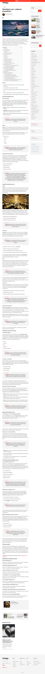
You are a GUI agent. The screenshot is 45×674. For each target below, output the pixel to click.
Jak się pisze (34, 65)
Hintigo (5, 2)
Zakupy (33, 114)
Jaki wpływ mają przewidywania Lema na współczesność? (13, 79)
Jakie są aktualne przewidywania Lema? (10, 78)
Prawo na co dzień (34, 92)
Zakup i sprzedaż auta (35, 111)
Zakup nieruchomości (35, 112)
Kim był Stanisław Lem (6, 49)
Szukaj (32, 7)
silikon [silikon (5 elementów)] (37, 149)
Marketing (33, 69)
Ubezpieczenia (34, 102)
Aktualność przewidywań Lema (9, 69)
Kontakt (3, 665)
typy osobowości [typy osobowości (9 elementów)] (35, 151)
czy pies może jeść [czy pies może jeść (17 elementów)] (35, 146)
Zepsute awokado (34, 123)
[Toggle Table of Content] (20, 47)
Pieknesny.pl (4, 556)
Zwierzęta (33, 118)
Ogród (33, 75)
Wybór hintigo (34, 108)
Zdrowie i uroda (34, 117)
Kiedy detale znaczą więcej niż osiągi (38, 31)
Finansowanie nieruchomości (36, 62)
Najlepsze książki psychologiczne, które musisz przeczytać (7, 641)
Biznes (33, 53)
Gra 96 (32, 130)
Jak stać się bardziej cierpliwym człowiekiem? (38, 26)
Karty (33, 66)
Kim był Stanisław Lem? (8, 73)
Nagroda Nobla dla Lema (7, 64)
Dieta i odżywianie (34, 59)
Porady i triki (34, 84)
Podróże (33, 80)
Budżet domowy (34, 56)
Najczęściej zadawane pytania (8, 72)
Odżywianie (33, 74)
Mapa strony (4, 667)
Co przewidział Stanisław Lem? (9, 68)
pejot (4, 638)
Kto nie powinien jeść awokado (11, 617)
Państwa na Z (33, 137)
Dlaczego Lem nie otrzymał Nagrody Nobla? (11, 80)
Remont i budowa (34, 95)
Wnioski (6, 48)
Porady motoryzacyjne (35, 86)
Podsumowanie (6, 71)
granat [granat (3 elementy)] (33, 149)
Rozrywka (33, 96)
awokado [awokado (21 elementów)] (33, 144)
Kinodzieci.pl (23, 555)
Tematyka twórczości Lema (8, 60)
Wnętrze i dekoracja (14, 665)
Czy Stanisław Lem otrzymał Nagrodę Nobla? (11, 65)
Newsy (33, 72)
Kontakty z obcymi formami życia (10, 63)
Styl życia (33, 99)
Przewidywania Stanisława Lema (9, 67)
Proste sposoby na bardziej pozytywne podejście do (38, 20)
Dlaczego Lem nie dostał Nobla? (10, 66)
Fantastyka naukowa (8, 61)
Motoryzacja (34, 71)
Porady (33, 83)
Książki (4, 6)
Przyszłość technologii (8, 62)
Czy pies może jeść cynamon (20, 617)
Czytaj (29, 0)
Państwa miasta (34, 77)
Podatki (33, 78)
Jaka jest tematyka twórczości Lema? (10, 75)
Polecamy (33, 81)
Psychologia (34, 93)
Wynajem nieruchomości (35, 109)
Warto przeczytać (34, 105)
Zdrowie (33, 115)
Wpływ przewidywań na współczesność (10, 70)
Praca (33, 89)
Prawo (33, 90)
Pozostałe (33, 87)
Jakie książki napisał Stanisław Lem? (10, 74)
